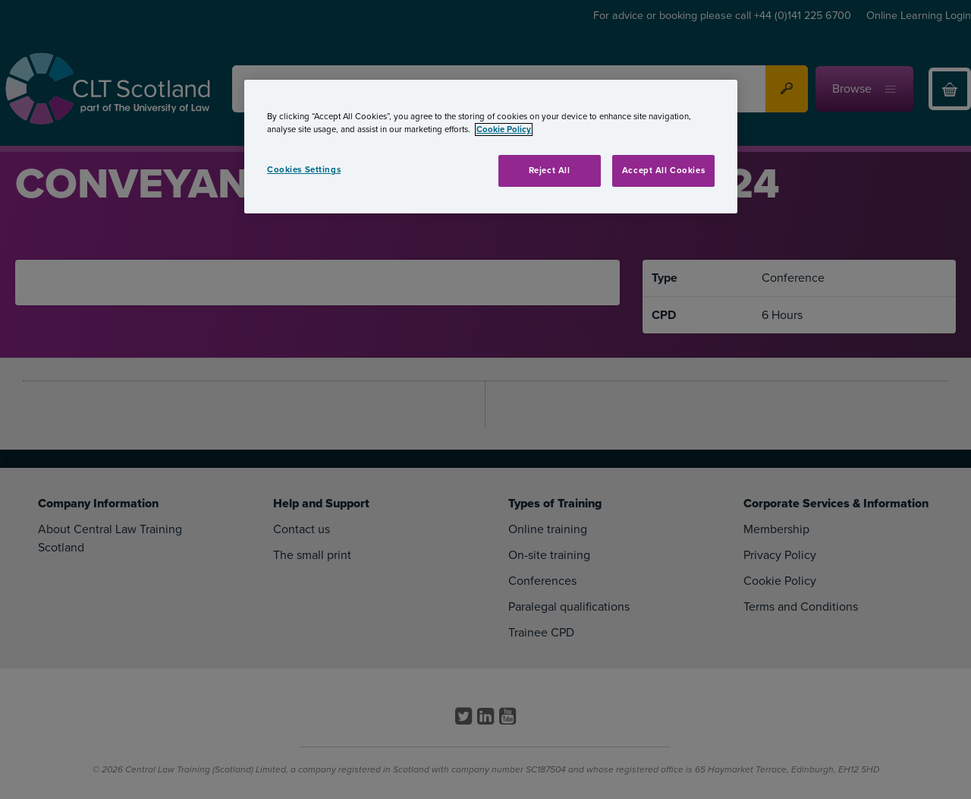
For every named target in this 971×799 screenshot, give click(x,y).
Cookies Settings (304, 170)
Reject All (549, 170)
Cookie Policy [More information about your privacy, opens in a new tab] (503, 129)
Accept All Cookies (663, 170)
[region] (490, 146)
